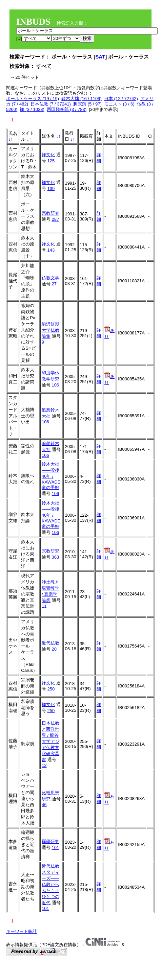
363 (55, 557)
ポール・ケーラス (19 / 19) (32, 98)
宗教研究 (50, 213)
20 (54, 649)
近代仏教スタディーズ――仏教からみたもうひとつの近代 (50, 884)
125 (51, 160)
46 (44, 804)
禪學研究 (50, 841)
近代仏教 (50, 643)
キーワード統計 (21, 931)
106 (55, 385)
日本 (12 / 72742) (121, 98)
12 (44, 765)
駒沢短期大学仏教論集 (50, 330)
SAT (100, 57)
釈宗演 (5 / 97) (87, 104)
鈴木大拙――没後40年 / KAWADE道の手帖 (51, 476)
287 (55, 219)
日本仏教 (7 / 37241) (51, 104)
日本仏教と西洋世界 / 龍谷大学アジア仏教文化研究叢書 (50, 741)
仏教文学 (50, 277)
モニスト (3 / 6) (119, 104)
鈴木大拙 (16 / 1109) (81, 98)
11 (44, 606)
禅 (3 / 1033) (32, 109)
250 (51, 688)
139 (51, 188)
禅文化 (48, 154)
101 (55, 847)
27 (54, 283)
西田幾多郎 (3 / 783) (66, 109)
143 (51, 250)
